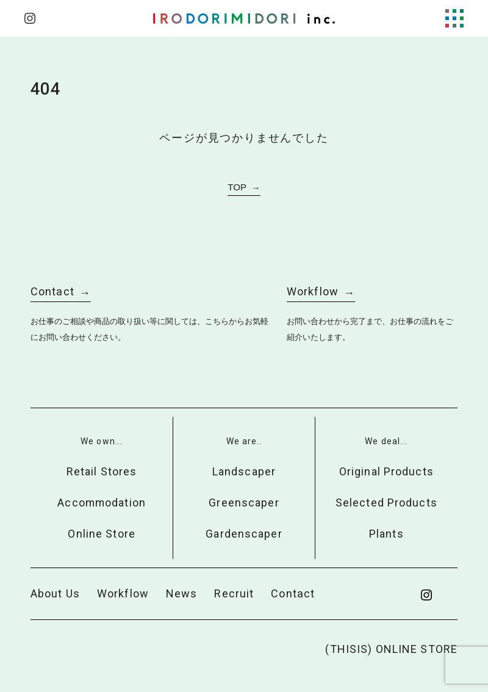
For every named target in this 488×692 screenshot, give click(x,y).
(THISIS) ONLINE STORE (391, 649)
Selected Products (386, 502)
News (181, 593)
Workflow (313, 291)
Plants (386, 533)
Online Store (101, 533)
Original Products (386, 471)
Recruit (234, 593)
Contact (52, 291)
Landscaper (244, 471)
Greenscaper (244, 502)
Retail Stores (101, 471)
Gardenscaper (244, 533)
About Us (55, 593)
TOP (237, 187)
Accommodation (101, 502)
